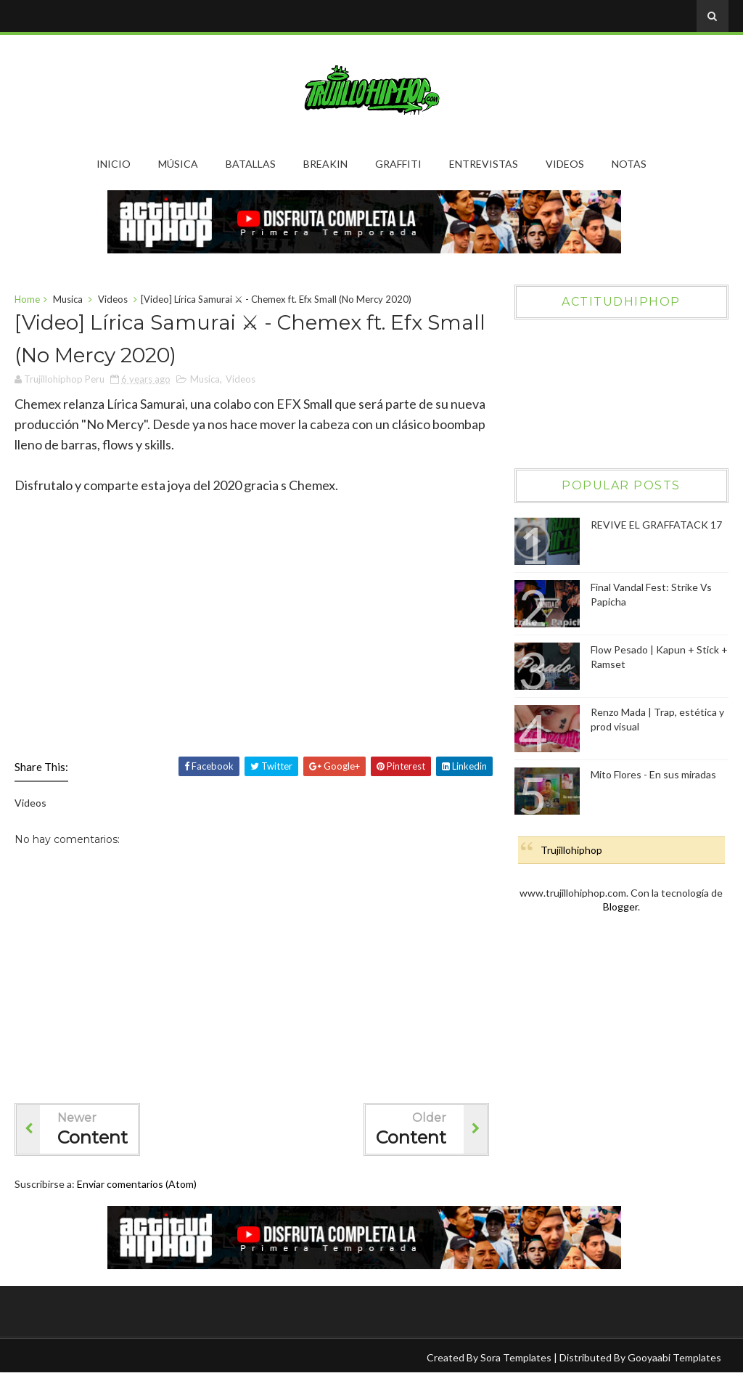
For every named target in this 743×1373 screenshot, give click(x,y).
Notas (629, 164)
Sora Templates (515, 1357)
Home (27, 299)
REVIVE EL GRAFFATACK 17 (656, 524)
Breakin (325, 164)
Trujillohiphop (571, 850)
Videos (565, 164)
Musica (68, 299)
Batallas (251, 164)
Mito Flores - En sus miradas (653, 774)
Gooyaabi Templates (674, 1357)
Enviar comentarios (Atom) (137, 1184)
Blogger (620, 906)
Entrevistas (483, 164)
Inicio (114, 164)
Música (178, 164)
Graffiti (398, 164)
